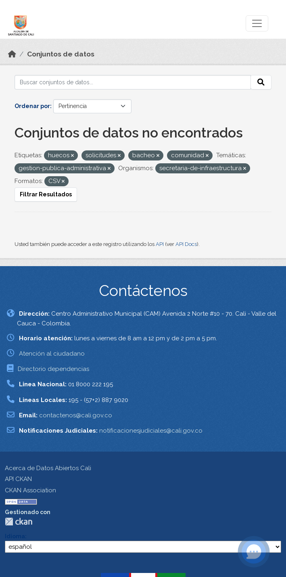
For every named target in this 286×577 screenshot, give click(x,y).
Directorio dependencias (53, 369)
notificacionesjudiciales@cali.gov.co (150, 430)
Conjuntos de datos (60, 54)
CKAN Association (30, 490)
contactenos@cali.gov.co (75, 415)
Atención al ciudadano (52, 353)
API (160, 244)
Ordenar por (32, 106)
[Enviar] (261, 82)
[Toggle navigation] (257, 23)
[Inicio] (12, 54)
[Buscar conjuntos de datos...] (133, 82)
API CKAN (18, 479)
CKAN (18, 521)
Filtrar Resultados (46, 194)
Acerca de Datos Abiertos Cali (48, 468)
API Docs (186, 244)
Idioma (15, 536)
